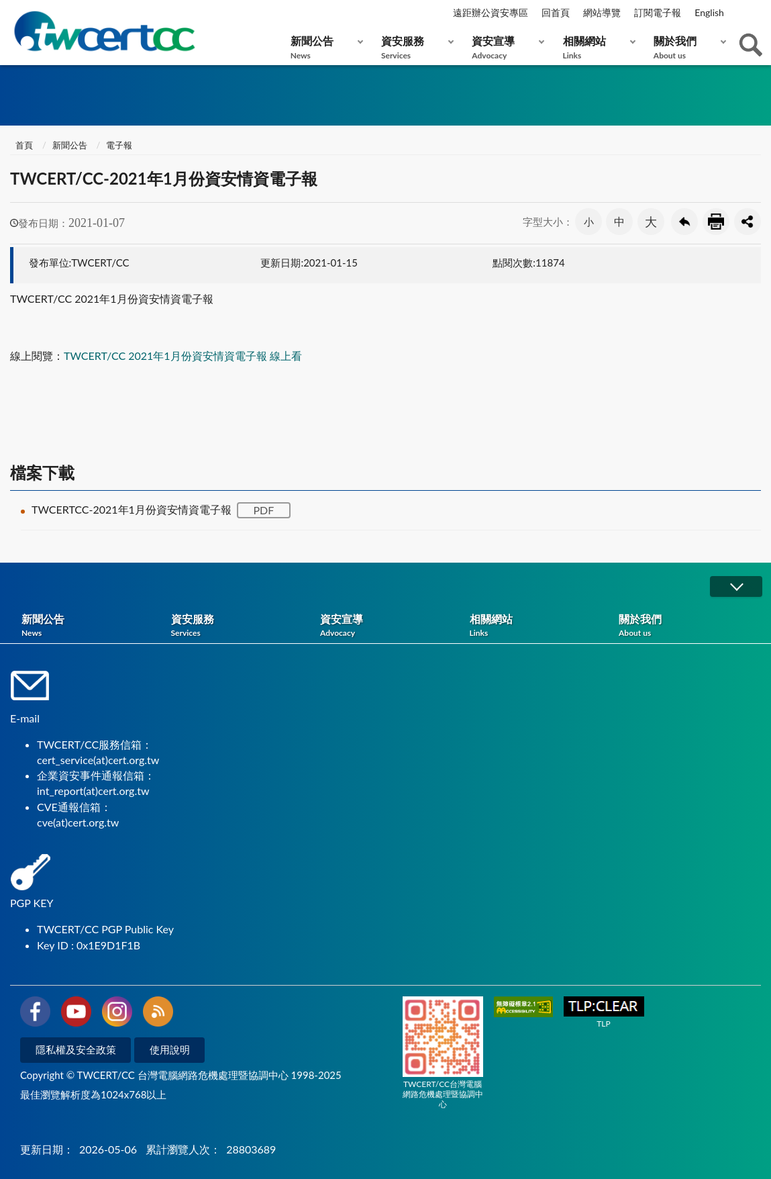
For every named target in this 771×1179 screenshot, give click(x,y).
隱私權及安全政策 (76, 1049)
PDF (263, 510)
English (709, 12)
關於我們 (687, 47)
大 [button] (651, 221)
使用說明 (170, 1049)
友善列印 (716, 221)
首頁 (23, 145)
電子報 (119, 145)
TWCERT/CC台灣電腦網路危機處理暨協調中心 (443, 1052)
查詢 (751, 45)
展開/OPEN (736, 586)
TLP (604, 1012)
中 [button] (619, 221)
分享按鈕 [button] (747, 221)
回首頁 (556, 12)
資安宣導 (505, 47)
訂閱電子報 (657, 12)
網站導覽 (602, 12)
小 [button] (589, 222)
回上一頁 (684, 221)
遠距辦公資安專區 (490, 12)
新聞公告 (324, 47)
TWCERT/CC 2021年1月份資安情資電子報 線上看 (183, 355)
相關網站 (596, 47)
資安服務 (414, 47)
